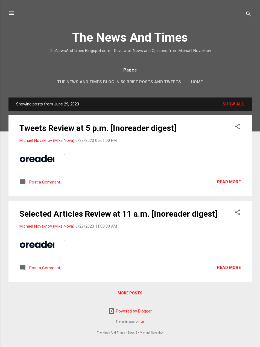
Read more (229, 181)
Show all (233, 104)
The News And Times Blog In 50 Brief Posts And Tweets (119, 81)
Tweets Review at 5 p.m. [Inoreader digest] (97, 128)
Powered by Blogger (130, 311)
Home (197, 81)
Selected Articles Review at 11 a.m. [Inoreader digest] (118, 214)
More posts (130, 293)
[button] (237, 127)
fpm (142, 321)
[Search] (248, 15)
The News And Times (130, 37)
